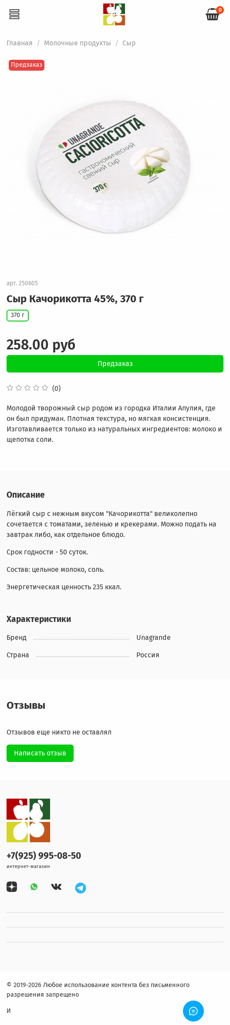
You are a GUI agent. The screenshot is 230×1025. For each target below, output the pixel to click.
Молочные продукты (77, 43)
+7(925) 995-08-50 (44, 856)
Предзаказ (115, 363)
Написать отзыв (40, 753)
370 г (17, 315)
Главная (20, 43)
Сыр (129, 43)
